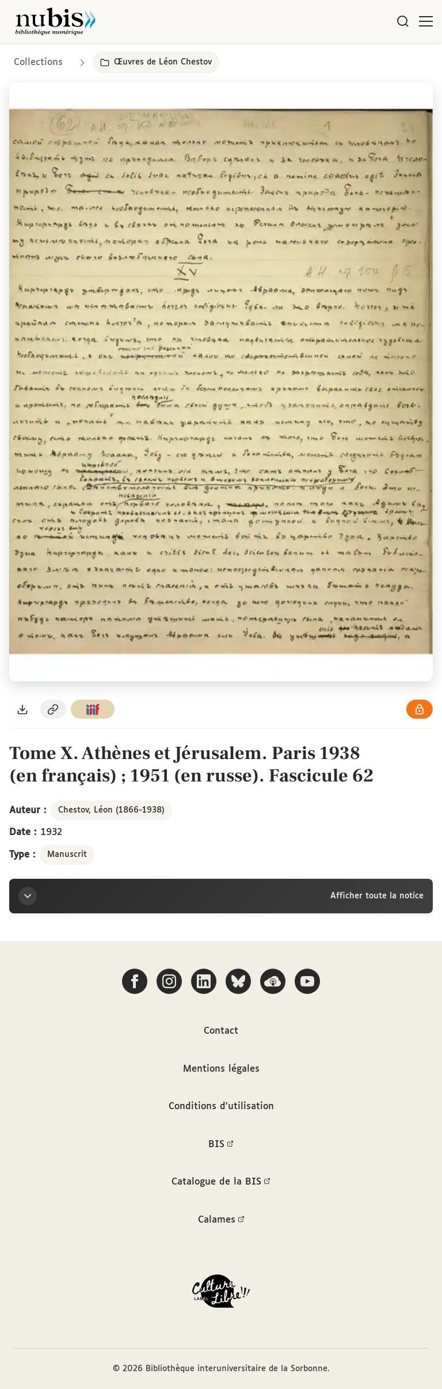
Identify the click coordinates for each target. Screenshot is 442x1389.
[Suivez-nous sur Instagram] (169, 981)
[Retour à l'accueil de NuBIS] (55, 21)
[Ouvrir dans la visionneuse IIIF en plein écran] (221, 381)
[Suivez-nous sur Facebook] (134, 981)
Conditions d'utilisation (221, 1106)
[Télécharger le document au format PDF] (22, 709)
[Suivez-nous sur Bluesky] (238, 981)
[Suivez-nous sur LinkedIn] (203, 981)
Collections (38, 62)
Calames (221, 1220)
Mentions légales (221, 1069)
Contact (221, 1031)
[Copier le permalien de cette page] (53, 709)
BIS (221, 1144)
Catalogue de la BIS (221, 1182)
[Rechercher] (403, 21)
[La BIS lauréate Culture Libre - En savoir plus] (221, 1294)
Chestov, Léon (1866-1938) (111, 810)
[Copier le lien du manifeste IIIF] (93, 709)
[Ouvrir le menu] (426, 21)
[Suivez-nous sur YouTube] (307, 981)
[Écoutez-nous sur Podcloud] (272, 981)
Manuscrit (67, 855)
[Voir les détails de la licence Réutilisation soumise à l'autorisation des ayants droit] (419, 709)
